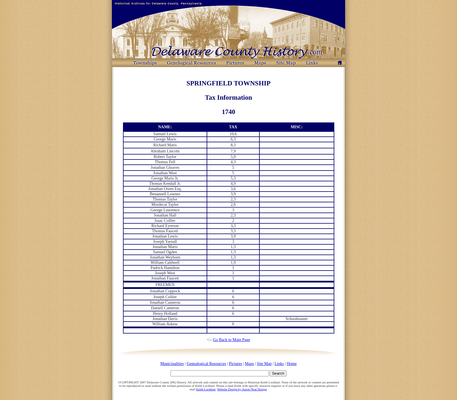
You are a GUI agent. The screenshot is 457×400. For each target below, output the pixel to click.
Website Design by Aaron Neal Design (242, 389)
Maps (249, 364)
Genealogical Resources (206, 364)
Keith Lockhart (206, 389)
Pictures (235, 364)
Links (279, 364)
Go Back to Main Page (231, 340)
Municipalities (172, 364)
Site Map (264, 364)
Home (292, 364)
